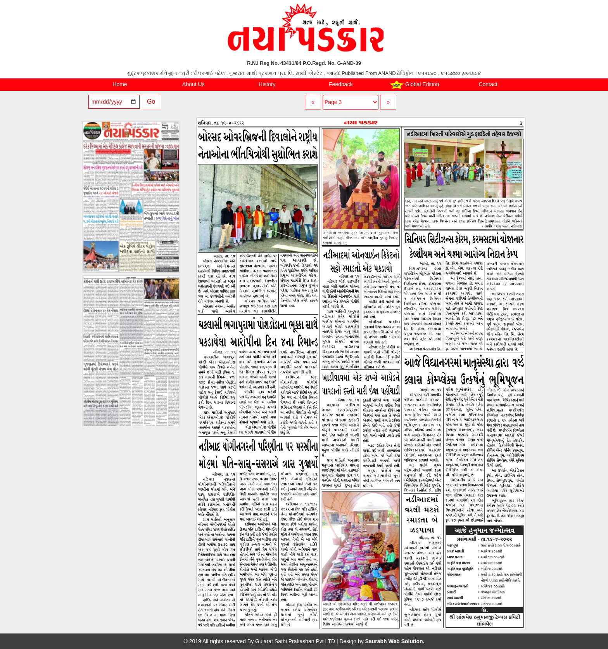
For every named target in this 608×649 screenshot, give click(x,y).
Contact (487, 84)
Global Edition (414, 84)
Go (151, 101)
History (267, 84)
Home (119, 84)
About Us (193, 84)
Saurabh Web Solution (394, 641)
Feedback (340, 84)
